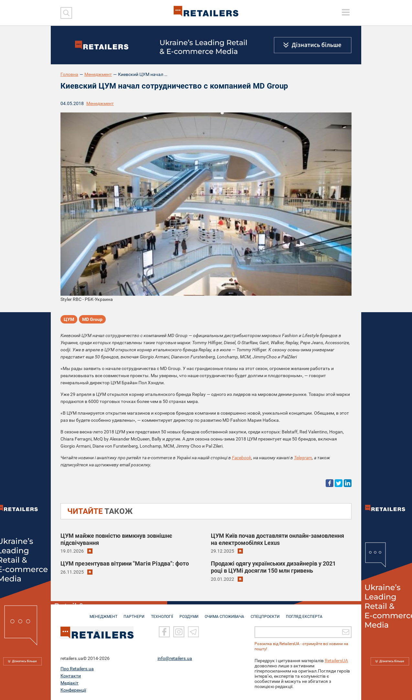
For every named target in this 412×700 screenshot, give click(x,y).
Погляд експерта (307, 613)
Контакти (70, 675)
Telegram (303, 457)
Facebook (241, 457)
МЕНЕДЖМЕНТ (100, 613)
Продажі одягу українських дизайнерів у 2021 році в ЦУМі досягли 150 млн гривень (273, 567)
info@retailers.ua (174, 658)
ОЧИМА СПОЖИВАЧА (225, 613)
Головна (69, 74)
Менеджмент (98, 74)
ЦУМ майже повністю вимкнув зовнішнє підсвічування (116, 539)
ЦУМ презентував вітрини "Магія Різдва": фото (124, 563)
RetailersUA (336, 660)
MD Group (92, 319)
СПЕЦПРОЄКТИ (267, 613)
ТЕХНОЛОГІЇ (161, 613)
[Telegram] (193, 631)
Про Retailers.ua (77, 668)
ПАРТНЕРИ (132, 613)
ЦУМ (69, 319)
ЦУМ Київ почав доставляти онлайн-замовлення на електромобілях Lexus (277, 539)
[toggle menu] (346, 12)
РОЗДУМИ (189, 613)
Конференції (73, 690)
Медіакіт (69, 682)
